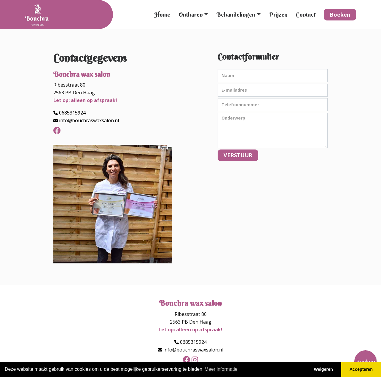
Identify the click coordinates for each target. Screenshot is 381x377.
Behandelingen (235, 14)
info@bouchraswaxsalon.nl (89, 120)
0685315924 (72, 112)
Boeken (340, 14)
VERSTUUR (238, 155)
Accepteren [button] (361, 369)
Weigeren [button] (323, 369)
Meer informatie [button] (221, 369)
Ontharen (190, 14)
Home (162, 14)
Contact (305, 14)
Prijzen (278, 14)
